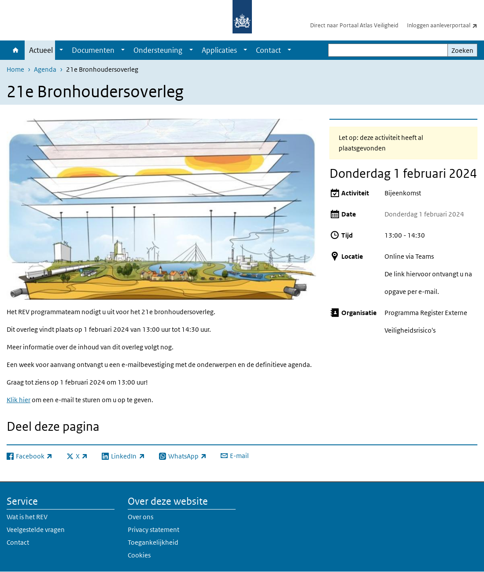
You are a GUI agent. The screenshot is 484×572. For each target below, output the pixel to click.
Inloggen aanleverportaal (445, 25)
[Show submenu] (61, 50)
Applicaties (219, 50)
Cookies (139, 555)
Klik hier (18, 400)
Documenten (93, 50)
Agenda (45, 69)
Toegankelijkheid (153, 542)
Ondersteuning (157, 50)
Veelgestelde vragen (36, 529)
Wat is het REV (27, 517)
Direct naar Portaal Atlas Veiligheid (354, 25)
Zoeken (462, 50)
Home (16, 50)
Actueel (41, 50)
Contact (268, 50)
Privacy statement (153, 529)
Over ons (140, 517)
